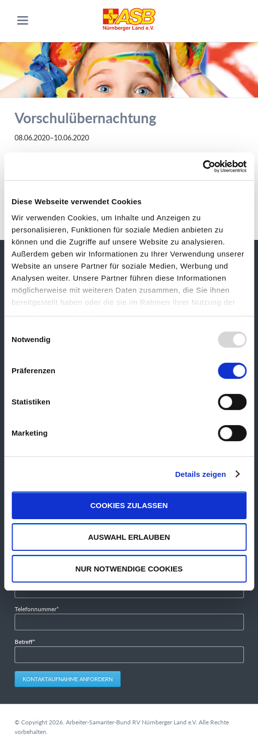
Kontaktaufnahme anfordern (68, 679)
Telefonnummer (37, 608)
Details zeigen (200, 474)
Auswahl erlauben (129, 537)
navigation (23, 20)
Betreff (28, 641)
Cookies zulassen (128, 505)
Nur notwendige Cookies (129, 568)
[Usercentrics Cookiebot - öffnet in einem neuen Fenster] (202, 166)
